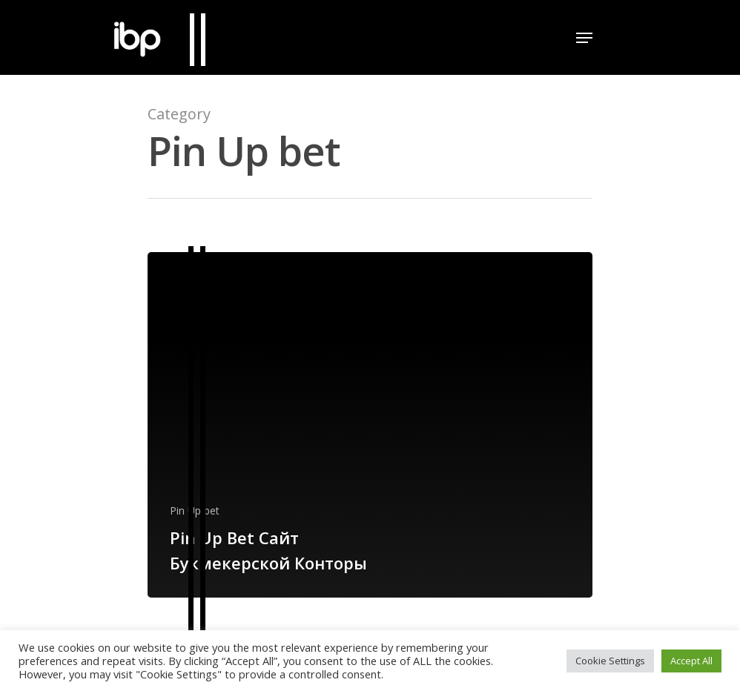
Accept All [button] (691, 660)
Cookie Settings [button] (610, 660)
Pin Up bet (194, 510)
